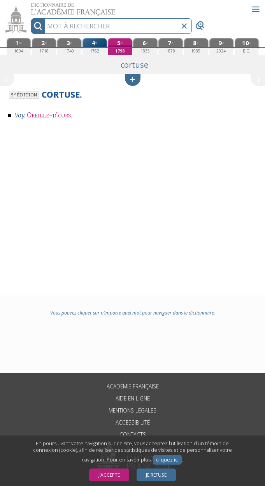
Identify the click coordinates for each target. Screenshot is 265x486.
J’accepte (109, 475)
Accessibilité (133, 422)
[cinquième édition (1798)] (120, 46)
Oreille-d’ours (49, 115)
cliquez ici (167, 459)
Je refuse (156, 475)
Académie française (133, 386)
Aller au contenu (30, 7)
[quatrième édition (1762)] (94, 46)
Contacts (132, 434)
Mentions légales (132, 410)
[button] (132, 80)
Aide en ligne (133, 398)
